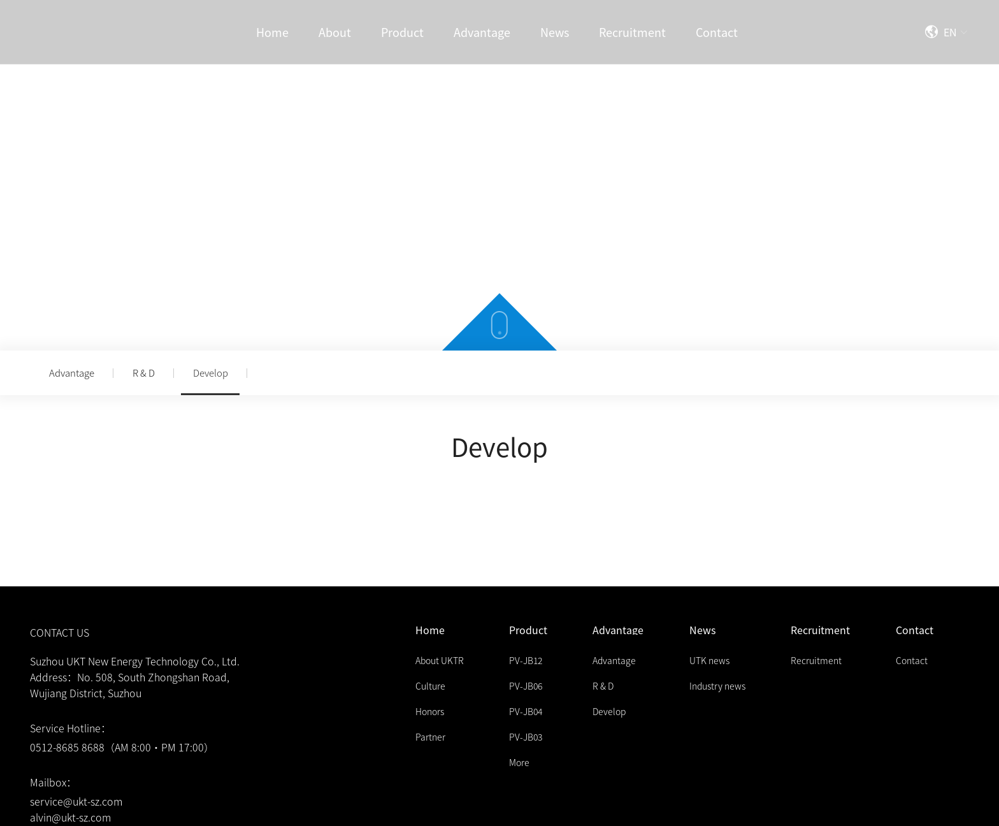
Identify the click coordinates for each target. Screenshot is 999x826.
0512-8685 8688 (67, 747)
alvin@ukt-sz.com (70, 817)
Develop (210, 372)
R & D (144, 372)
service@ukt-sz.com (76, 801)
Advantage (71, 372)
